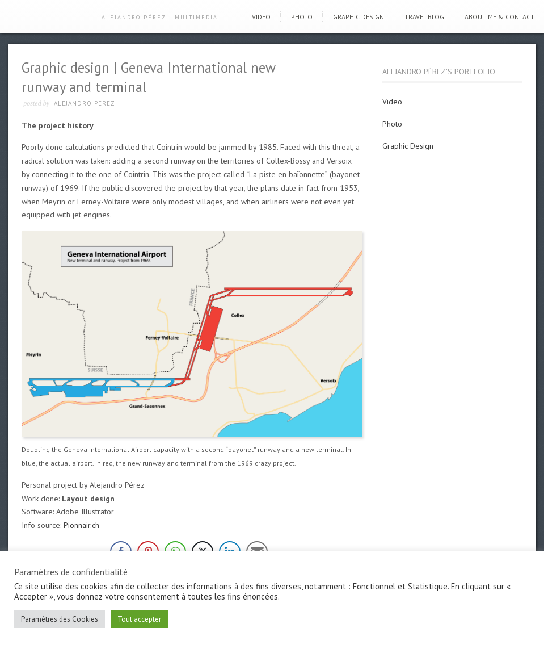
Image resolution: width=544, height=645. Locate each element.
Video (261, 16)
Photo (302, 16)
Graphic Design (358, 16)
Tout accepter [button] (139, 619)
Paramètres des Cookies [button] (59, 619)
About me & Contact (499, 16)
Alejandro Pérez (84, 103)
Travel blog (424, 16)
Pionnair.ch (81, 525)
